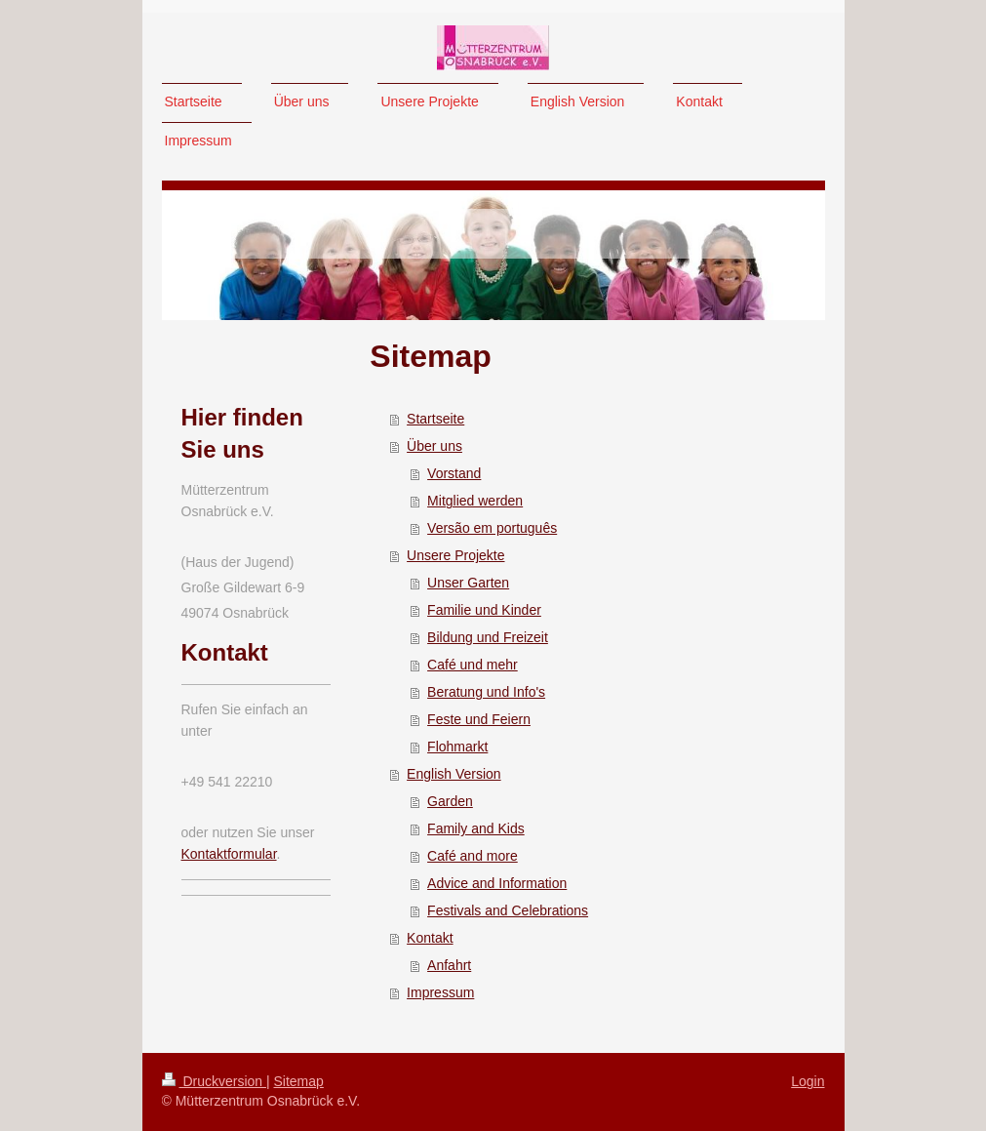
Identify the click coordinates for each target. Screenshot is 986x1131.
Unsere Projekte (455, 555)
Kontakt (430, 938)
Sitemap (299, 1081)
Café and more (472, 856)
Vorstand (454, 473)
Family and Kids (476, 828)
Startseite (435, 418)
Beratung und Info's (486, 692)
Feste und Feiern (479, 719)
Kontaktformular (229, 854)
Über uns (434, 446)
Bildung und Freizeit (487, 637)
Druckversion (214, 1081)
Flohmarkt (457, 746)
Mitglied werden (475, 500)
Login (807, 1081)
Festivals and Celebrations (507, 910)
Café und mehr (472, 664)
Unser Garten (468, 582)
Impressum (440, 992)
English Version (454, 774)
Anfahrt (449, 965)
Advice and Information (497, 883)
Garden (450, 801)
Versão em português (492, 528)
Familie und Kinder (484, 610)
